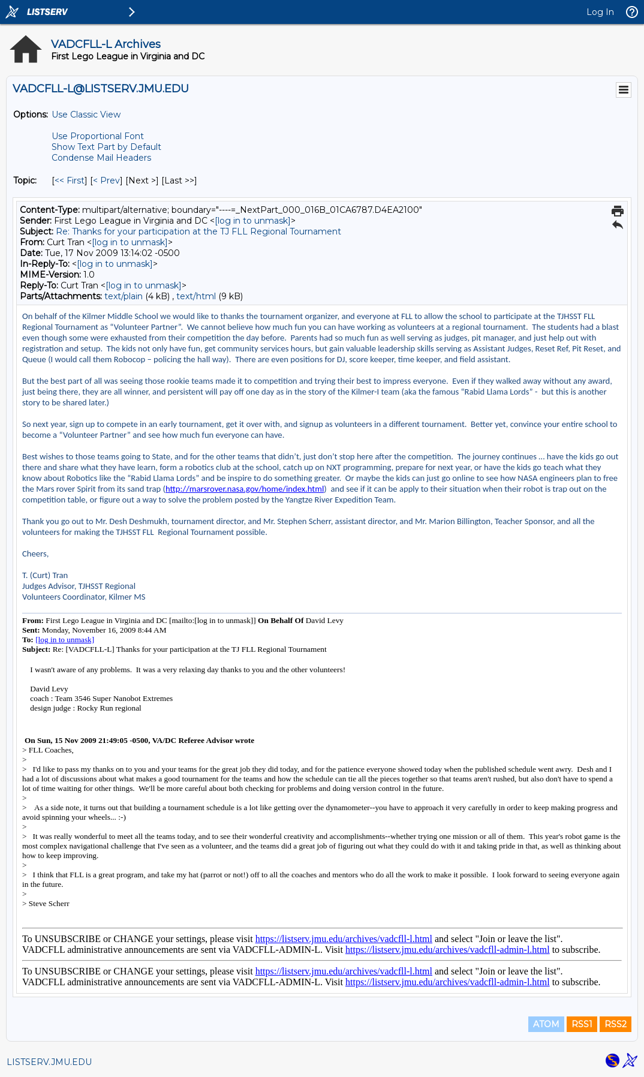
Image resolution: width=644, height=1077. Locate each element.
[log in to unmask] (253, 220)
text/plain (123, 296)
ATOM (546, 1024)
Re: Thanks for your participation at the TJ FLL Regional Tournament (198, 231)
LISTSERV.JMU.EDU (49, 1062)
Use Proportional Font (98, 136)
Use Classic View (86, 114)
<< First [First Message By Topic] (70, 180)
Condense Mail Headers (101, 157)
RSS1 (581, 1024)
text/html (196, 296)
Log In (600, 12)
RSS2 (615, 1024)
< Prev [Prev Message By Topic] (106, 180)
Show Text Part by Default (106, 147)
